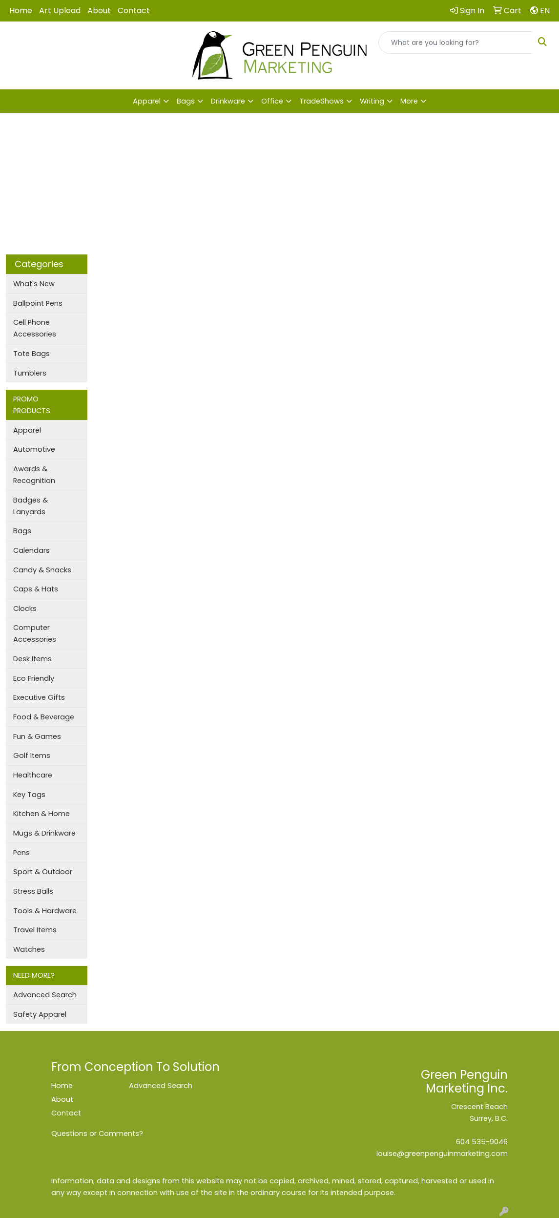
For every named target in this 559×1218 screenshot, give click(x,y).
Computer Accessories (34, 633)
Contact (134, 10)
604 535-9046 (482, 1142)
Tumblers (29, 373)
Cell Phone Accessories (34, 328)
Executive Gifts (39, 697)
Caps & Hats (35, 589)
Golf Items (31, 755)
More (409, 101)
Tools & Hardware (45, 911)
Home (20, 10)
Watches (29, 949)
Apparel (147, 101)
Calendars (31, 550)
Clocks (25, 608)
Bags (186, 101)
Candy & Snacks (42, 570)
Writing (372, 101)
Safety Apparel (39, 1014)
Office (272, 101)
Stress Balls (33, 891)
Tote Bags (31, 353)
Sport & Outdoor (42, 872)
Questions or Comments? (97, 1133)
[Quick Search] (455, 42)
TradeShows (321, 101)
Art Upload (60, 10)
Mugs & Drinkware (44, 833)
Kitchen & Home (41, 814)
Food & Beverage (43, 717)
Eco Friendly (33, 678)
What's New (34, 284)
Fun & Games (37, 736)
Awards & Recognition (34, 474)
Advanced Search (45, 995)
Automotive (34, 449)
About (99, 10)
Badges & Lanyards (30, 506)
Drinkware (228, 101)
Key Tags (29, 794)
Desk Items (32, 659)
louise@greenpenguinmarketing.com (442, 1153)
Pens (21, 853)
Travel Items (35, 930)
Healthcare (32, 775)
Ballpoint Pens (37, 303)
